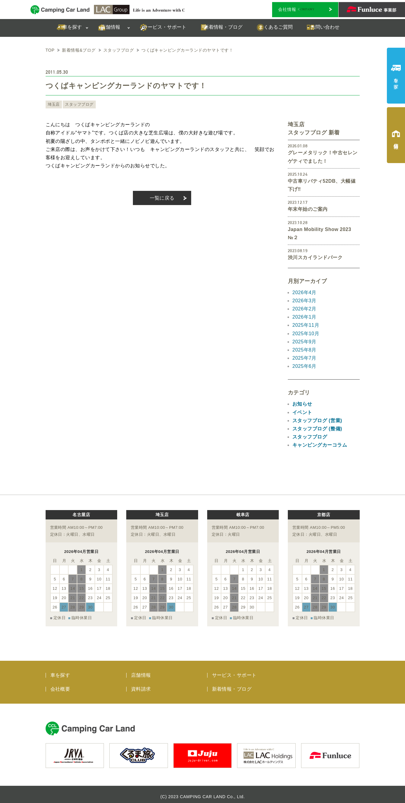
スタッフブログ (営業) (317, 420)
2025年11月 (305, 325)
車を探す (60, 670)
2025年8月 (304, 349)
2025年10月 (305, 333)
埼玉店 (53, 104)
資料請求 (141, 684)
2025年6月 (304, 366)
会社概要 (60, 684)
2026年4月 (304, 292)
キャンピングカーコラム (319, 445)
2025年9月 (304, 341)
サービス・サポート (234, 670)
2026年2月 (304, 308)
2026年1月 (304, 317)
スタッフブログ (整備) (317, 428)
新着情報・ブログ (232, 684)
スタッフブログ (77, 104)
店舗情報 (141, 670)
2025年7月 (304, 358)
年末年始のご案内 (308, 209)
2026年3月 (304, 300)
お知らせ (302, 403)
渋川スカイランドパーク (315, 257)
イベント (302, 412)
